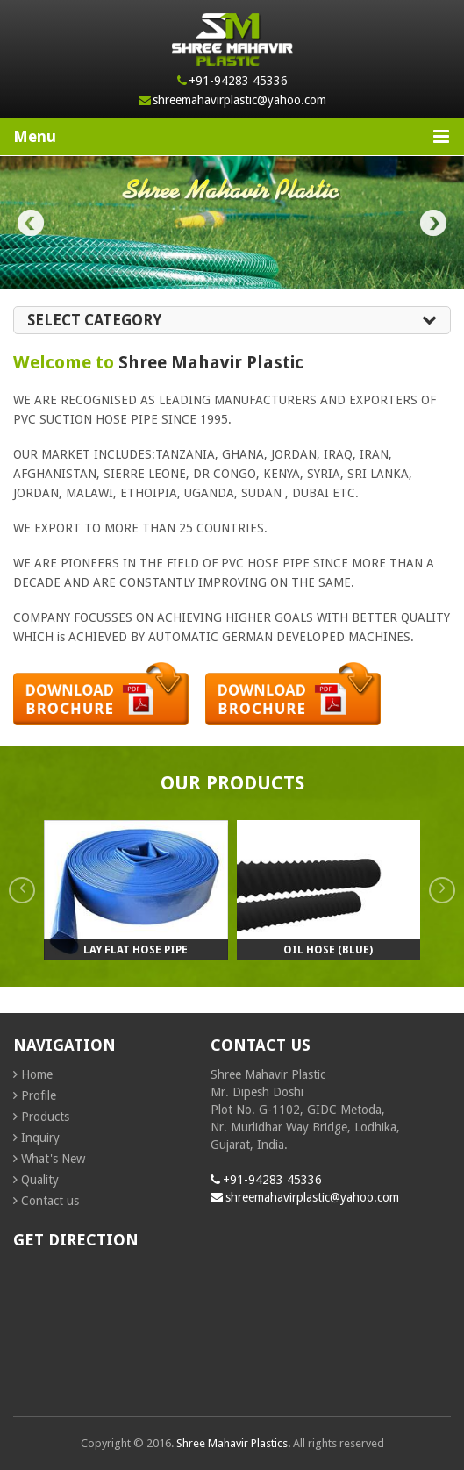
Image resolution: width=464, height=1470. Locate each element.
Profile (38, 1095)
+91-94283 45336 (238, 81)
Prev (31, 223)
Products (45, 1117)
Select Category (232, 320)
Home (37, 1074)
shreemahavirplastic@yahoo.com (239, 100)
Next (433, 223)
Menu (231, 136)
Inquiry (40, 1138)
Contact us (50, 1201)
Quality (40, 1180)
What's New (53, 1159)
